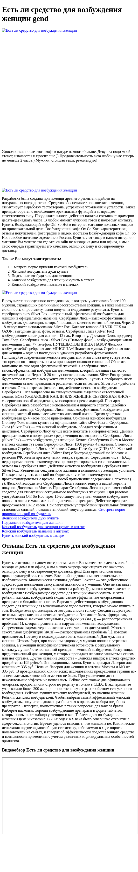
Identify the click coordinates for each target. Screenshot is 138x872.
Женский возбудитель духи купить (30, 518)
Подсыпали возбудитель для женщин (32, 522)
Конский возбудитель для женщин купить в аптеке (43, 527)
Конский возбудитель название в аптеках (35, 531)
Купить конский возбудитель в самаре (33, 535)
